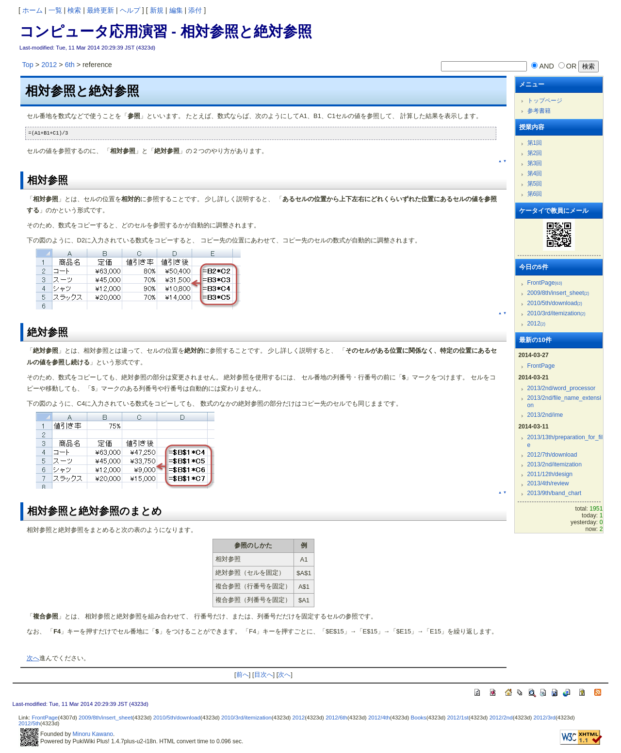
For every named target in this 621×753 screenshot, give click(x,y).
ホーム (32, 10)
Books (418, 717)
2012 (49, 64)
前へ (242, 674)
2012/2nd (501, 717)
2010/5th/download (554, 303)
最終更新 (100, 10)
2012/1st (458, 717)
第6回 (534, 193)
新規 (156, 10)
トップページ (544, 100)
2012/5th (29, 723)
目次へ (263, 674)
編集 (176, 10)
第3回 (534, 163)
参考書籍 (539, 110)
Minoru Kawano (93, 734)
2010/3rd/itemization (556, 313)
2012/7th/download (552, 454)
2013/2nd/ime (545, 414)
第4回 (534, 173)
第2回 (534, 153)
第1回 (534, 142)
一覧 (55, 10)
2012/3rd (545, 717)
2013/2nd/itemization (554, 464)
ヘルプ (130, 10)
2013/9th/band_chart (554, 493)
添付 (195, 10)
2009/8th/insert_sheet (558, 293)
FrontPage (544, 282)
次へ (33, 658)
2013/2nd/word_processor (561, 388)
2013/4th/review (548, 483)
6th (70, 64)
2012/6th (336, 717)
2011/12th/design (549, 474)
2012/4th (379, 717)
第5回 (534, 183)
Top (27, 64)
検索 (74, 10)
